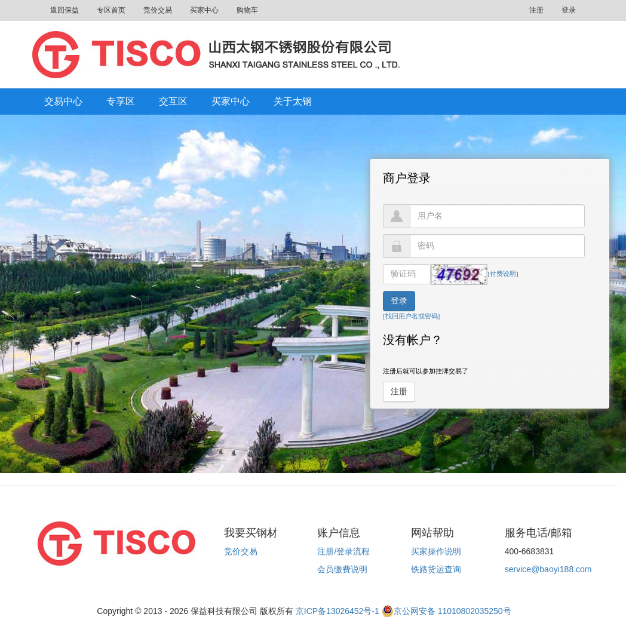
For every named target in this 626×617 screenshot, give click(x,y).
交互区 (173, 101)
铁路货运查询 (436, 569)
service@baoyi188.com (548, 569)
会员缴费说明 (342, 569)
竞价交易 (157, 10)
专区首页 (111, 10)
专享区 (120, 101)
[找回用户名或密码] (411, 316)
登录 (568, 10)
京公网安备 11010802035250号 (446, 611)
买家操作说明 (436, 551)
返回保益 (64, 10)
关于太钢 (293, 101)
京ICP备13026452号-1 (337, 611)
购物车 (247, 10)
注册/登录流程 (343, 551)
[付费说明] (502, 273)
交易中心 (63, 101)
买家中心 (204, 10)
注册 (536, 10)
